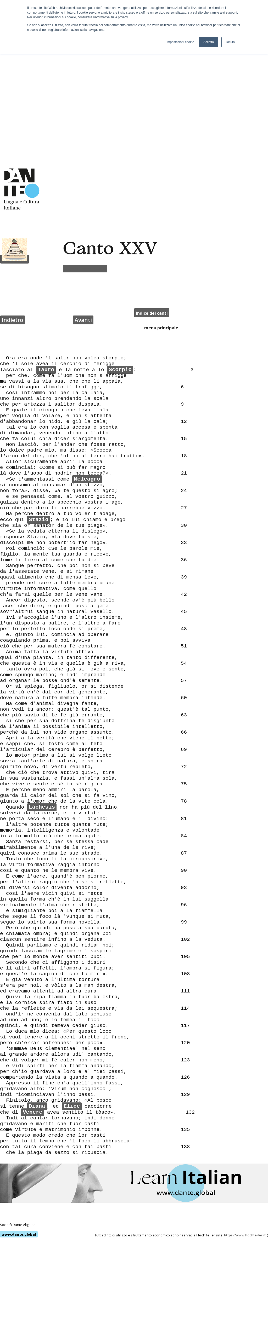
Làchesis (42, 819)
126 (185, 1150)
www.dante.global (19, 1325)
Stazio (38, 466)
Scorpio (120, 282)
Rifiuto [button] (230, 42)
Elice (72, 1186)
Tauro (46, 282)
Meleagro (87, 416)
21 (184, 409)
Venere (32, 1193)
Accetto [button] (208, 42)
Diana (37, 1186)
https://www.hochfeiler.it (245, 1326)
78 (184, 811)
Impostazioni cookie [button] (180, 42)
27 (184, 451)
